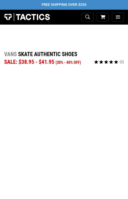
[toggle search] (87, 17)
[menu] (118, 17)
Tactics (27, 17)
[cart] (103, 17)
